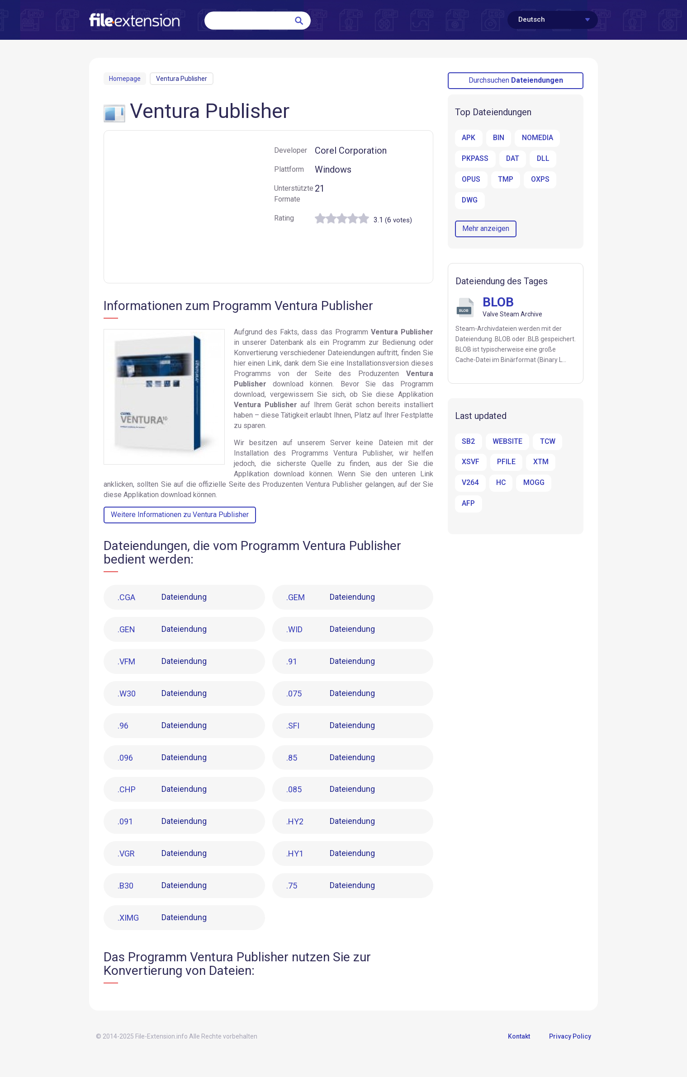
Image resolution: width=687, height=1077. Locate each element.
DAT (512, 159)
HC (501, 483)
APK (468, 138)
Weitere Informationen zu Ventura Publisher (180, 514)
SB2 (468, 441)
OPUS (471, 179)
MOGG (533, 483)
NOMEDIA (537, 138)
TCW (547, 441)
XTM (540, 462)
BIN (498, 138)
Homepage (125, 78)
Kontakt (519, 1042)
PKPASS (475, 159)
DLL (543, 159)
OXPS (540, 179)
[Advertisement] (189, 208)
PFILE (506, 462)
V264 (470, 483)
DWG (470, 200)
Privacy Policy (570, 1042)
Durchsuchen (516, 80)
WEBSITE (507, 441)
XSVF (470, 462)
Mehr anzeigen (485, 228)
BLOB (498, 302)
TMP (505, 179)
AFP (468, 504)
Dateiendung (163, 597)
